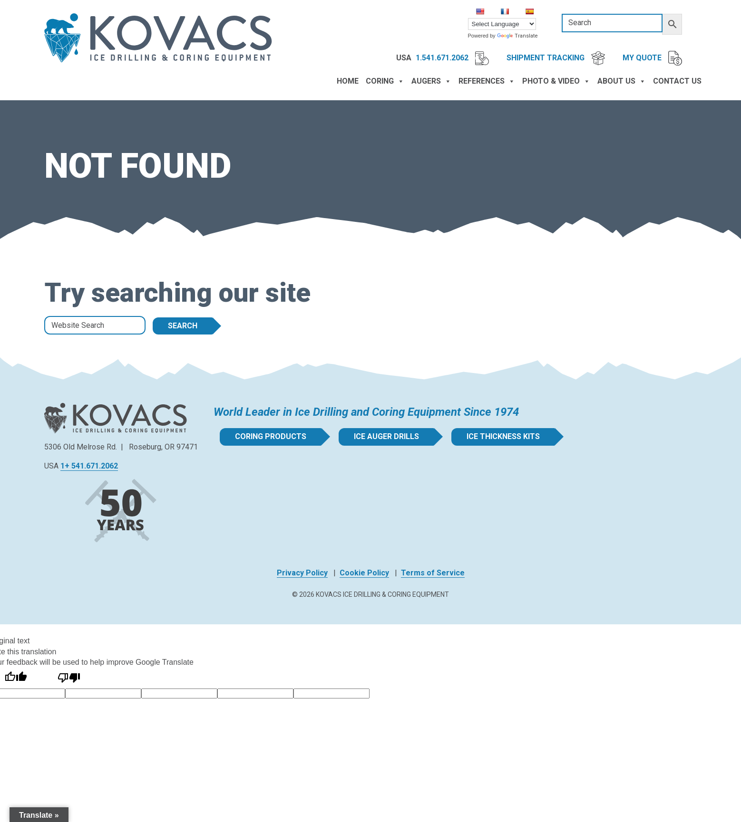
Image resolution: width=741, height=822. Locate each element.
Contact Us (677, 81)
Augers (431, 81)
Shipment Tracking (556, 58)
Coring (385, 81)
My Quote (652, 58)
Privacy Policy (302, 572)
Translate (517, 36)
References (486, 81)
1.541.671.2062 (452, 58)
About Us (621, 81)
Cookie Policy (364, 572)
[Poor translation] (69, 678)
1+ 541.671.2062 (89, 465)
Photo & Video (556, 81)
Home (348, 81)
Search (182, 325)
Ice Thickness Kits (503, 436)
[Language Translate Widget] (502, 24)
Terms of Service (433, 572)
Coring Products (270, 436)
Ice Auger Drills (386, 436)
